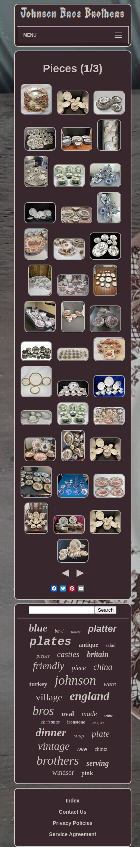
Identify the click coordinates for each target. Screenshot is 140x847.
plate (101, 734)
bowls (76, 632)
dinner (50, 732)
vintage (53, 746)
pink (87, 773)
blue (38, 628)
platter (102, 628)
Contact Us (73, 812)
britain (98, 654)
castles (68, 654)
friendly (48, 666)
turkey (38, 684)
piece (79, 668)
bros (43, 711)
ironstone (76, 722)
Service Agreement (72, 834)
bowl (59, 631)
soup (79, 736)
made (89, 714)
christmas (50, 722)
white (109, 716)
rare (82, 749)
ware (109, 684)
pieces (43, 656)
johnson (75, 680)
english (99, 723)
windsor (63, 772)
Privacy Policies (73, 823)
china (102, 667)
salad (111, 645)
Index (73, 801)
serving (97, 763)
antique (88, 645)
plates (51, 641)
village (49, 697)
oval (68, 714)
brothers (58, 760)
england (90, 696)
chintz (100, 749)
